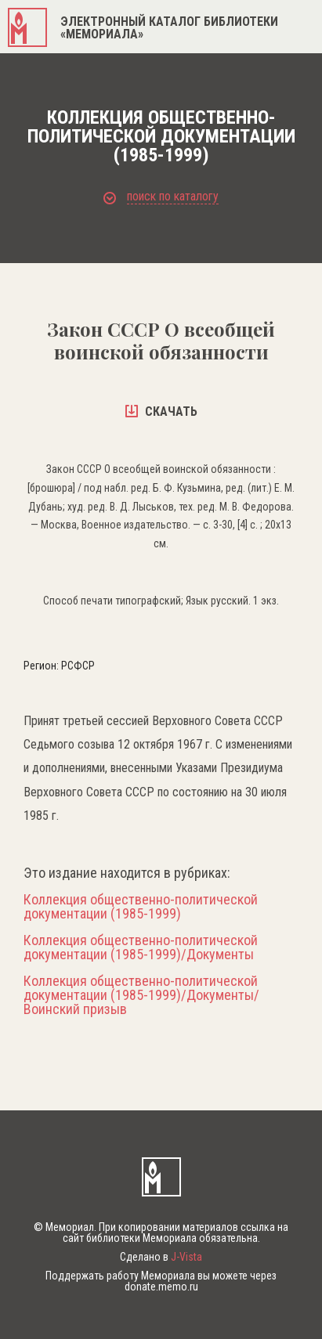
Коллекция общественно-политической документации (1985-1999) (141, 907)
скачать (161, 411)
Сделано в (161, 1256)
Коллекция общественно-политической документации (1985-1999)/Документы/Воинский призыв (141, 995)
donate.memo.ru (161, 1286)
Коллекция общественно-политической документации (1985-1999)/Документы (141, 947)
